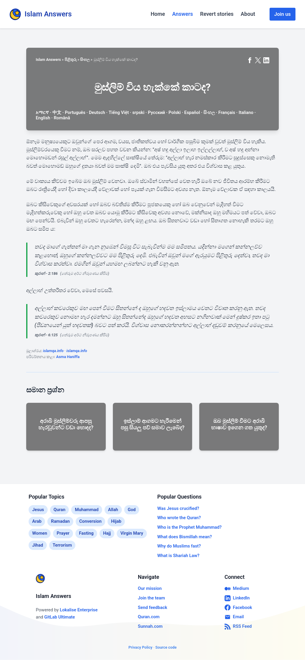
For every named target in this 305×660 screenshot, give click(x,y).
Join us (282, 14)
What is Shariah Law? (178, 555)
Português (75, 112)
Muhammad (86, 509)
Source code (165, 647)
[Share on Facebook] (250, 60)
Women (39, 533)
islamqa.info (53, 350)
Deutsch (97, 112)
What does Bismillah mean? (184, 536)
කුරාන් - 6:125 (46, 335)
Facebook (238, 607)
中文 (56, 112)
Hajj (107, 533)
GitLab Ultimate (59, 617)
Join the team (151, 598)
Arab (36, 521)
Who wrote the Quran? (179, 517)
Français (226, 112)
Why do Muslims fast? (179, 546)
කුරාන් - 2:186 (46, 273)
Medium (237, 589)
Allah (113, 509)
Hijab (116, 521)
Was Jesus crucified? (178, 508)
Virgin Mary (131, 533)
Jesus (38, 509)
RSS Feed (238, 627)
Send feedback (152, 607)
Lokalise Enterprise (79, 610)
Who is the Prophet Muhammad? (189, 527)
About (248, 14)
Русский (156, 112)
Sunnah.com (150, 626)
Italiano (246, 112)
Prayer (63, 533)
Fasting (86, 533)
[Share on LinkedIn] (266, 60)
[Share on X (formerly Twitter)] (258, 60)
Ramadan (60, 521)
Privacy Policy (140, 647)
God (132, 509)
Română (62, 118)
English (43, 118)
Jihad (37, 545)
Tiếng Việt (119, 112)
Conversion (90, 521)
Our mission (150, 588)
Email (234, 617)
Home (158, 14)
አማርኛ (42, 112)
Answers (182, 14)
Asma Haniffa (68, 356)
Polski (175, 112)
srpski (138, 112)
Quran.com (149, 616)
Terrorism (62, 545)
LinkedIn (237, 598)
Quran (60, 509)
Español (192, 112)
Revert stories (217, 14)
